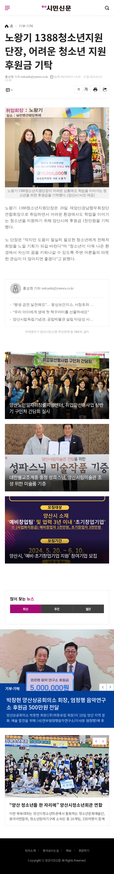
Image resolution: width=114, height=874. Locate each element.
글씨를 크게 (86, 89)
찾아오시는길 (51, 850)
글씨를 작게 (78, 89)
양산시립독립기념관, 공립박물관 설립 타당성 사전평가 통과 (54, 319)
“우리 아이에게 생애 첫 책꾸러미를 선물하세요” (51, 312)
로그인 (1, 12)
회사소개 (30, 850)
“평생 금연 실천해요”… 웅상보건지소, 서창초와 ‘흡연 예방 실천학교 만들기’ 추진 (54, 305)
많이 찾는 (22, 599)
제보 (68, 850)
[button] (110, 687)
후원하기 (84, 850)
